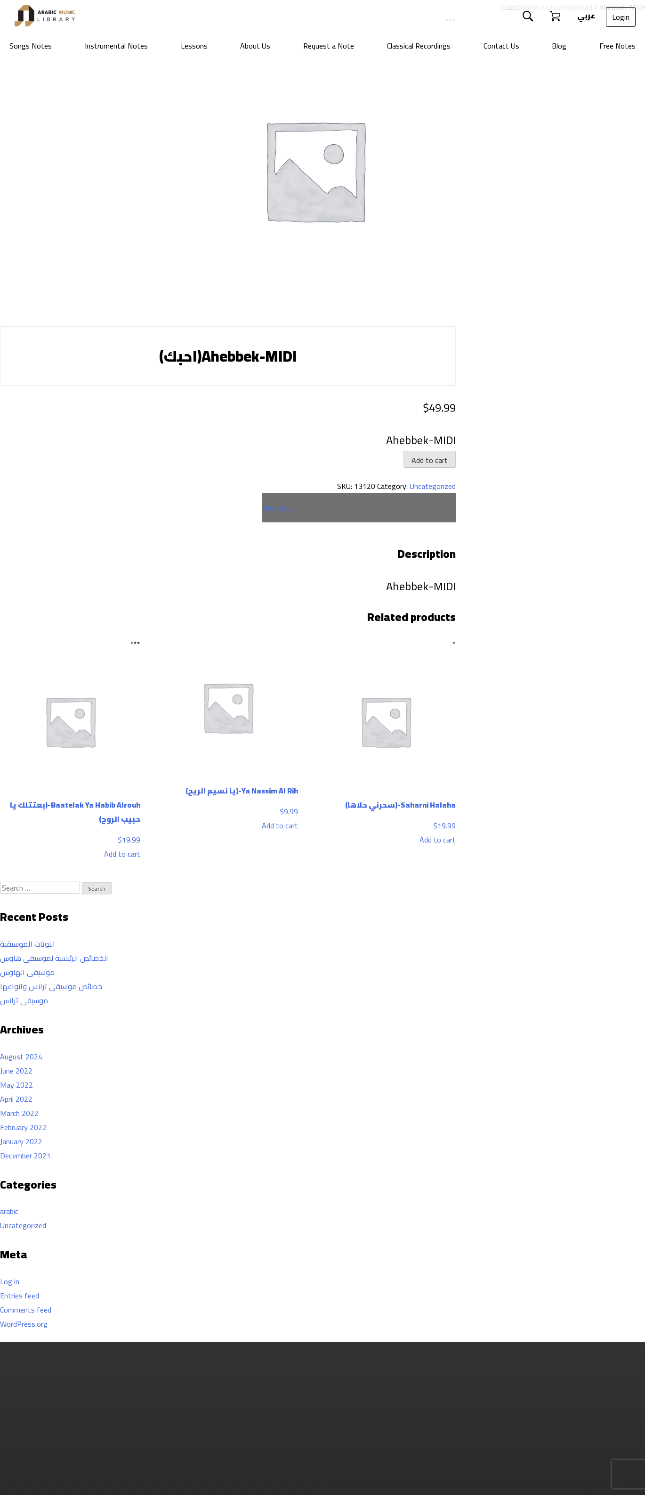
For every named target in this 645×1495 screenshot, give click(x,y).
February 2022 (23, 1127)
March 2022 (19, 1113)
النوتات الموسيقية (27, 944)
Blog (559, 46)
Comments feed (25, 1310)
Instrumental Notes (116, 46)
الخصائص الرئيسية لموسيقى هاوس (54, 958)
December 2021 (25, 1155)
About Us (255, 46)
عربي (585, 15)
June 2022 (16, 1071)
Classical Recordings (419, 46)
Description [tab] (280, 508)
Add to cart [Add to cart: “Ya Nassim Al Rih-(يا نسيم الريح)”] (280, 825)
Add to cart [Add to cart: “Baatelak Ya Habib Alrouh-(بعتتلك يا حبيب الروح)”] (122, 854)
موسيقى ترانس (24, 1000)
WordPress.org (24, 1324)
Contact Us (501, 46)
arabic (9, 1211)
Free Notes (617, 46)
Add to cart (429, 460)
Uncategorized (433, 486)
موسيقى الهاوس (27, 972)
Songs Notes (30, 46)
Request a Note (328, 46)
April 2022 (16, 1099)
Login (620, 17)
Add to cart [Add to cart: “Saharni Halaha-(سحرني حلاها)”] (437, 840)
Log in (9, 1281)
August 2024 (21, 1056)
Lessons (194, 46)
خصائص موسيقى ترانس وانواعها (51, 986)
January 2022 (21, 1141)
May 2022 (16, 1085)
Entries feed (19, 1296)
